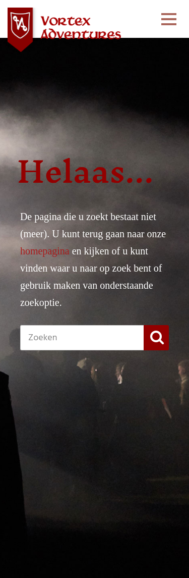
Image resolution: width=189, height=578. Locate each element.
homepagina (45, 250)
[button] (156, 337)
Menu (168, 28)
